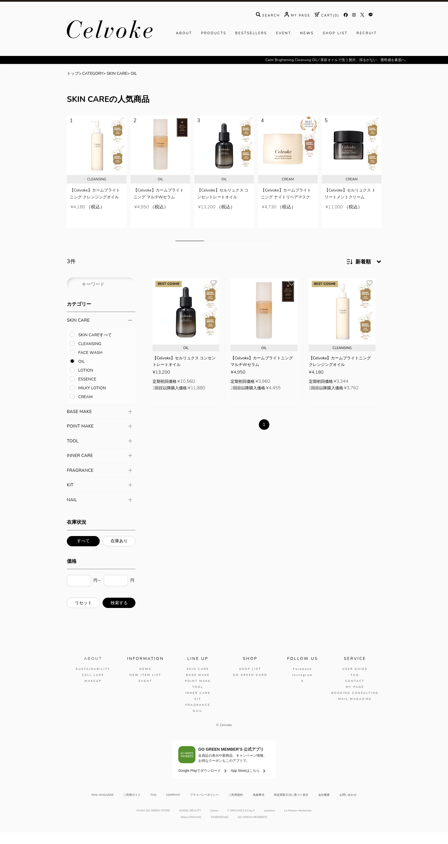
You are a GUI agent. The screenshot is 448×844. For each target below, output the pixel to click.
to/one (214, 822)
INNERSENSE (219, 829)
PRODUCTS (214, 51)
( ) (327, 33)
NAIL (198, 723)
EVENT (283, 51)
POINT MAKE (198, 693)
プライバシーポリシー (204, 807)
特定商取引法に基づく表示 (291, 807)
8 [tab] (259, 252)
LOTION (85, 382)
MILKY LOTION (92, 399)
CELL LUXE (93, 687)
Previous (60, 191)
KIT (197, 711)
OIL (134, 91)
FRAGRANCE (197, 717)
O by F (251, 822)
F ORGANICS (236, 822)
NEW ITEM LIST (145, 687)
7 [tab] (251, 252)
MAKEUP (93, 693)
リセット (83, 614)
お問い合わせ (348, 807)
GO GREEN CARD (250, 687)
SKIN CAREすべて (95, 346)
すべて (83, 552)
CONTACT (355, 693)
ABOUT (184, 51)
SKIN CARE (117, 91)
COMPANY (173, 807)
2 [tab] (208, 252)
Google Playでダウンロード (199, 782)
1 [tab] (189, 252)
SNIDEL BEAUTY (190, 822)
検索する (119, 614)
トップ (73, 91)
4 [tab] (225, 252)
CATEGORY (92, 91)
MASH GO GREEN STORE (153, 822)
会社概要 (324, 807)
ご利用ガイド (132, 807)
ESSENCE (87, 391)
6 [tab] (242, 252)
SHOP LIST (335, 51)
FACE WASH (90, 364)
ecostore (269, 822)
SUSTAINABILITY (93, 681)
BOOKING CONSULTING (355, 705)
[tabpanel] (97, 183)
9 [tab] (268, 252)
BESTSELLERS (251, 51)
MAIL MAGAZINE (355, 711)
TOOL (197, 699)
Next (388, 191)
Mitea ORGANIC (191, 829)
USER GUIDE (355, 681)
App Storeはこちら (245, 782)
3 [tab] (217, 252)
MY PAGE (355, 699)
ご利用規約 (236, 807)
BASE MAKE (198, 687)
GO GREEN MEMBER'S (252, 829)
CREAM (85, 408)
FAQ (355, 687)
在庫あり (119, 552)
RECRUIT (367, 51)
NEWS (307, 51)
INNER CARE (198, 705)
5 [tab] (234, 252)
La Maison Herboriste (297, 822)
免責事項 (258, 807)
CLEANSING (89, 355)
